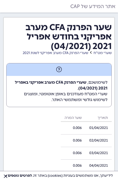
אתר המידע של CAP (92, 6)
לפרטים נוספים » (18, 175)
